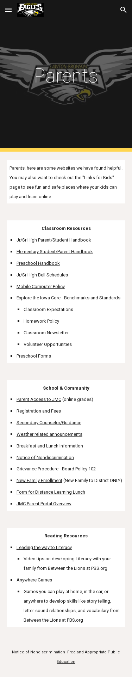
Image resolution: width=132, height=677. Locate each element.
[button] (8, 9)
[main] (66, 76)
